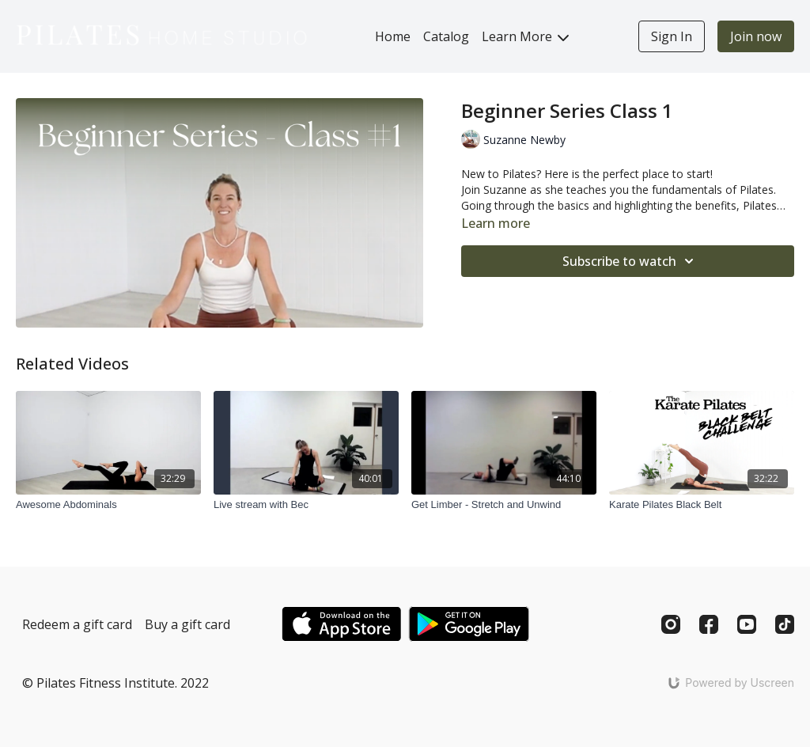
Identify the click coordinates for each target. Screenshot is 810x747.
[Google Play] (469, 624)
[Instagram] (670, 624)
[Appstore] (341, 624)
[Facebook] (708, 624)
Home (393, 36)
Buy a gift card (187, 624)
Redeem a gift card (77, 624)
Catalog (446, 36)
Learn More (525, 36)
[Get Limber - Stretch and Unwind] (503, 505)
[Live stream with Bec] (306, 505)
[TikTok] (784, 624)
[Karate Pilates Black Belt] (701, 505)
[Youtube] (746, 624)
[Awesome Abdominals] (108, 505)
